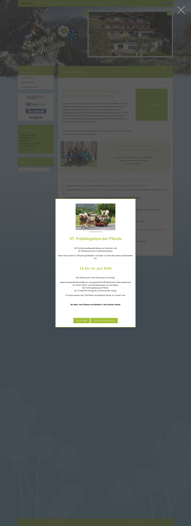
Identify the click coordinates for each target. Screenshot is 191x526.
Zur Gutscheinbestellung (93, 333)
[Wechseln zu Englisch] (167, 3)
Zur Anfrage (70, 333)
